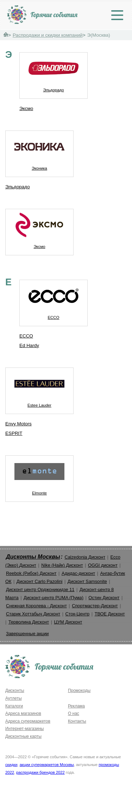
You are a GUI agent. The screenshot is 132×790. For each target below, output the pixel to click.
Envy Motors (18, 423)
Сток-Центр (77, 613)
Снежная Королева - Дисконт (36, 605)
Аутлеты (13, 698)
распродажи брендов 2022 (40, 772)
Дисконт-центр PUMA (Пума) (53, 597)
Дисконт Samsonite (87, 581)
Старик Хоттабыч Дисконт (33, 613)
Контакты (77, 721)
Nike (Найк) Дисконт (62, 565)
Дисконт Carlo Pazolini (40, 581)
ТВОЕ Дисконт (110, 613)
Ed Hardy (29, 345)
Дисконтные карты (23, 736)
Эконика (39, 150)
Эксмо (26, 108)
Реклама (76, 706)
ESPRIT (14, 433)
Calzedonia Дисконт (84, 557)
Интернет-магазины (24, 728)
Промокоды (79, 690)
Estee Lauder (39, 387)
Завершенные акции (27, 633)
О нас (73, 713)
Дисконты (14, 690)
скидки (11, 764)
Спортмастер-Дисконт (95, 605)
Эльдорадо (53, 72)
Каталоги (14, 706)
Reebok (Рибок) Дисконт (31, 573)
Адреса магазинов (23, 713)
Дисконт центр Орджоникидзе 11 (40, 589)
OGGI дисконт (103, 565)
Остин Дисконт (103, 597)
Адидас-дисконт (78, 573)
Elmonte (39, 475)
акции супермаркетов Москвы (47, 764)
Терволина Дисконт (28, 622)
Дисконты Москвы (33, 557)
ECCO (53, 300)
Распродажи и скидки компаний (48, 35)
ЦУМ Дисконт (68, 622)
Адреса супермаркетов (27, 721)
